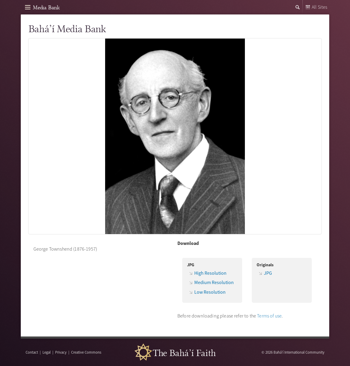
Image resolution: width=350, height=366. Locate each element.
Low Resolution (210, 292)
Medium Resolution (214, 282)
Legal (46, 352)
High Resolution (210, 273)
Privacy (61, 352)
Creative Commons (86, 352)
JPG (268, 273)
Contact (32, 352)
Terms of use (269, 316)
